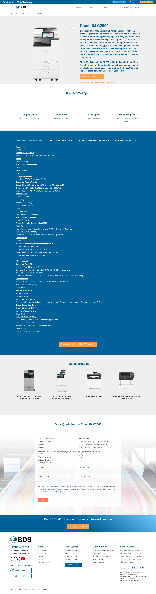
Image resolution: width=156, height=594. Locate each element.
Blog (137, 8)
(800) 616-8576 (10, 2)
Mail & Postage (98, 559)
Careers (41, 559)
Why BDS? (42, 554)
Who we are (42, 551)
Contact (132, 2)
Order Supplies (70, 554)
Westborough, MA (140, 577)
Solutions (79, 8)
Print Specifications (61, 140)
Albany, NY (124, 579)
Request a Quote (146, 2)
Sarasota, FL (133, 574)
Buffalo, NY (133, 579)
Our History (42, 556)
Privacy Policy (41, 589)
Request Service (71, 551)
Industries (103, 8)
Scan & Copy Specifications (94, 140)
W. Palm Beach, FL (127, 577)
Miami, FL (124, 574)
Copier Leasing (98, 562)
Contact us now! (72, 565)
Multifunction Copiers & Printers (104, 551)
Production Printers (100, 554)
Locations (126, 8)
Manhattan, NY (126, 581)
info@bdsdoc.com (22, 571)
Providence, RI (136, 581)
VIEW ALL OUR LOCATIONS (21, 566)
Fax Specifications (125, 140)
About (115, 8)
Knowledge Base (71, 556)
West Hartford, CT (127, 572)
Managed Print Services (101, 556)
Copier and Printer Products (24, 14)
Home (13, 14)
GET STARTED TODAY (78, 526)
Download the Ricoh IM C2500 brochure (78, 344)
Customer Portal (119, 2)
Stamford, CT (138, 572)
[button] (72, 27)
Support (92, 8)
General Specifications (30, 140)
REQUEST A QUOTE (90, 77)
